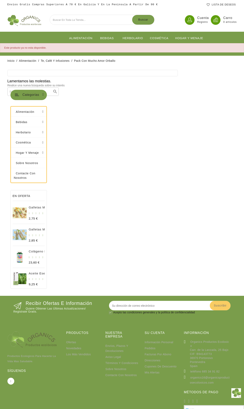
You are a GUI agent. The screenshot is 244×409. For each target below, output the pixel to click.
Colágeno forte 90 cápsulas (47, 201)
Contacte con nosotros (121, 325)
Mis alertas (152, 322)
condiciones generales (141, 263)
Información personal (159, 292)
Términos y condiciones (121, 313)
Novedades (73, 298)
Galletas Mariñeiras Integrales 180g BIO (56, 157)
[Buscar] (91, 91)
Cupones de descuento (161, 316)
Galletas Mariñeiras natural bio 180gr (54, 179)
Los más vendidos (78, 304)
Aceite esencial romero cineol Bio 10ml (57, 223)
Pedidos (150, 298)
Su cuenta (155, 283)
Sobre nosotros (115, 319)
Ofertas (71, 292)
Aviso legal (113, 307)
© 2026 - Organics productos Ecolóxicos (122, 404)
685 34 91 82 (211, 321)
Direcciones (153, 310)
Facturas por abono (158, 304)
